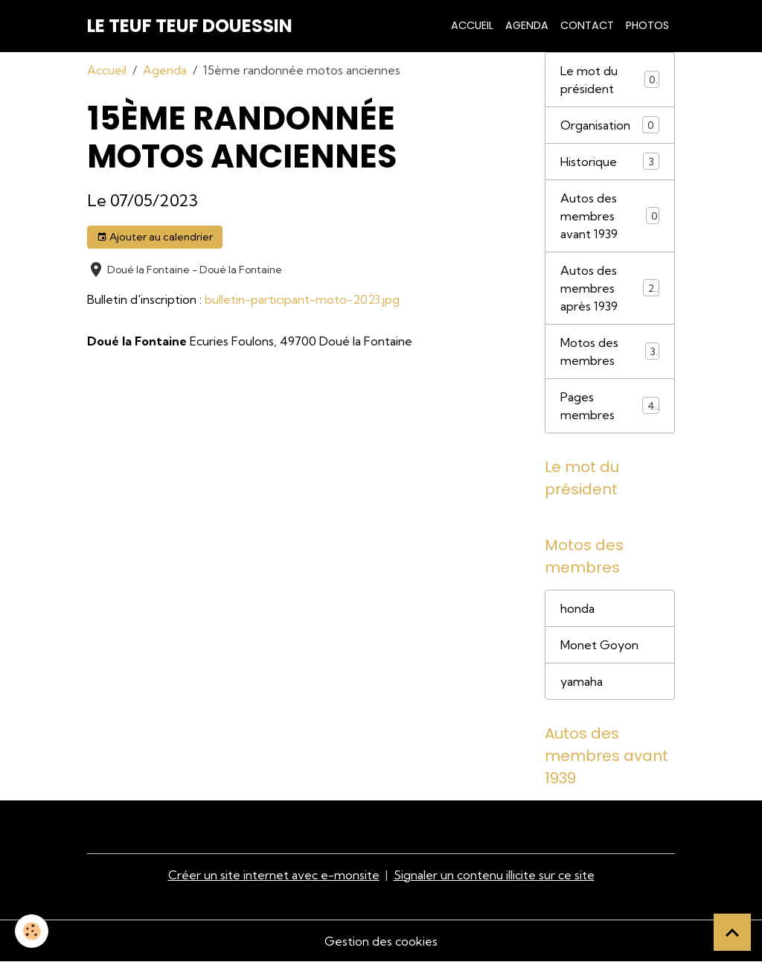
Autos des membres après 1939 (610, 288)
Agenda (526, 25)
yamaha (581, 681)
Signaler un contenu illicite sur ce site (494, 874)
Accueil (472, 25)
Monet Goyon (599, 644)
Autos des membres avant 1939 (609, 216)
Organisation (609, 124)
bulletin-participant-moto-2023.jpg (302, 299)
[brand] (189, 26)
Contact (587, 25)
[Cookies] (31, 931)
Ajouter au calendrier (155, 237)
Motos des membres (609, 351)
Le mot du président (609, 79)
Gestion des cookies (381, 941)
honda (577, 608)
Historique (609, 161)
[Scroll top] (732, 932)
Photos (647, 25)
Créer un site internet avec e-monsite (274, 874)
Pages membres (609, 405)
